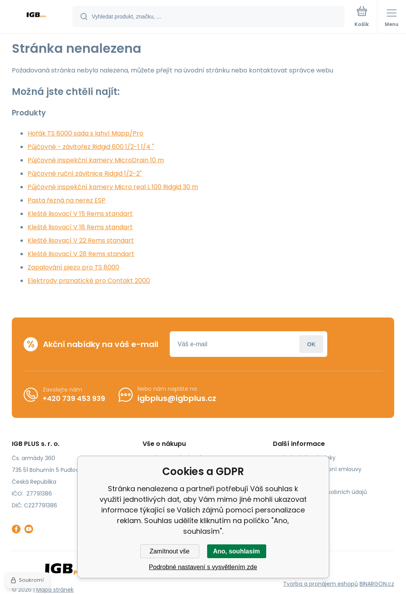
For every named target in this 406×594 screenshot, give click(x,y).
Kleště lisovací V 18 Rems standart (80, 227)
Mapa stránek (55, 590)
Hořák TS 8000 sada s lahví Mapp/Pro (85, 133)
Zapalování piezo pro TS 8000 (73, 267)
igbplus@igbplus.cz (176, 398)
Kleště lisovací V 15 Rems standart (80, 213)
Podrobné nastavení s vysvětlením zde (203, 567)
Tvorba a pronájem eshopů (320, 584)
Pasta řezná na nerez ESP (67, 200)
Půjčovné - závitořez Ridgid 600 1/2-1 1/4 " (91, 146)
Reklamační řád (300, 480)
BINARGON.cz (377, 584)
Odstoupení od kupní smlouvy (320, 469)
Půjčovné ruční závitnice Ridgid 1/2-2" (85, 173)
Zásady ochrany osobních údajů (323, 492)
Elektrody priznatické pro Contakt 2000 (89, 280)
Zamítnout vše (169, 551)
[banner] (37, 17)
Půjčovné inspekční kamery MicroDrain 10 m (96, 160)
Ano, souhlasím (236, 551)
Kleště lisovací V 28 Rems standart (81, 253)
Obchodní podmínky (307, 458)
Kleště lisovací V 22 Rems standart (81, 240)
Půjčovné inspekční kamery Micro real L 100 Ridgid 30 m (113, 186)
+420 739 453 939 (74, 398)
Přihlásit (311, 344)
